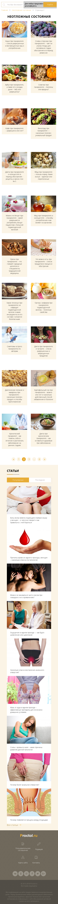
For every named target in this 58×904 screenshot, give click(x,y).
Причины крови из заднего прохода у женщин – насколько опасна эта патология (29, 558)
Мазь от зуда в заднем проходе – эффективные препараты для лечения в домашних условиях (26, 709)
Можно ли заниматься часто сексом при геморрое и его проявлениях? (26, 596)
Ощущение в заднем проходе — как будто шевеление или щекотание (27, 633)
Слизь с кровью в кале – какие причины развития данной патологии (26, 748)
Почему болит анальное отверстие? (24, 785)
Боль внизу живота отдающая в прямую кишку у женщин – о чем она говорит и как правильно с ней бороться (28, 520)
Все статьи (12, 825)
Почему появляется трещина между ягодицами (29, 820)
